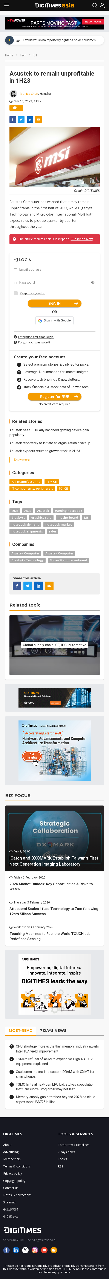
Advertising (10, 1152)
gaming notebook (68, 511)
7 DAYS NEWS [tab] (53, 1030)
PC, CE (63, 488)
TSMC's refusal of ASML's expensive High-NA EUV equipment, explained (54, 1061)
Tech (23, 55)
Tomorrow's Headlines (73, 1145)
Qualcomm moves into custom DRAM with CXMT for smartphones (55, 1074)
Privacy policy (12, 1173)
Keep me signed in (32, 293)
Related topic (24, 605)
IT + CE (51, 482)
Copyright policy (14, 1181)
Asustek (43, 511)
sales (52, 531)
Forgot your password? (34, 342)
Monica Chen (29, 94)
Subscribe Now (82, 239)
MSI (86, 517)
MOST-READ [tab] (20, 1030)
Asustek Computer (25, 553)
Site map (9, 1202)
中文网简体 (10, 1217)
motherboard (68, 517)
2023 (14, 511)
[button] (54, 320)
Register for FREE (59, 396)
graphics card (41, 517)
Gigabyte (18, 517)
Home (9, 55)
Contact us (10, 1188)
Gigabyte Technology (27, 560)
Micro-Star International (68, 560)
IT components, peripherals (32, 488)
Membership (12, 1159)
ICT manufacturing (25, 482)
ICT (35, 55)
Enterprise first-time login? (36, 337)
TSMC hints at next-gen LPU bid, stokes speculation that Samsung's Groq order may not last (55, 1086)
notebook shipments (27, 531)
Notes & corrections (17, 1195)
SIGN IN (63, 303)
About (7, 1145)
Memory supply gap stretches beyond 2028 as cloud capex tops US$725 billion (55, 1099)
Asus (27, 511)
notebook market (58, 524)
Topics (62, 1159)
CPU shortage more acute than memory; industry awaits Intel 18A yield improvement (57, 1048)
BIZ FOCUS (18, 795)
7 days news (66, 1152)
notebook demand (25, 524)
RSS (60, 1166)
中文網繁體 (10, 1209)
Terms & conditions (17, 1166)
